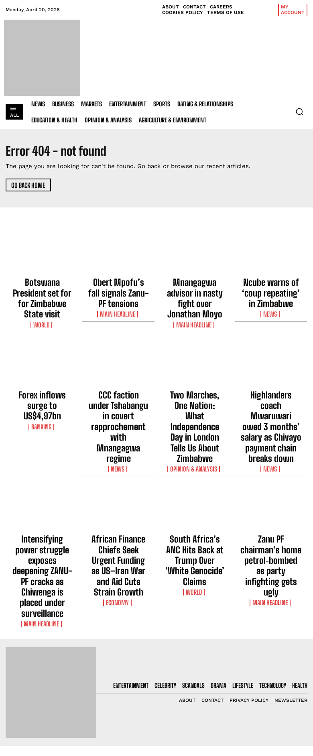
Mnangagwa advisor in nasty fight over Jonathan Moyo (195, 288)
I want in (274, 687)
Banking (42, 387)
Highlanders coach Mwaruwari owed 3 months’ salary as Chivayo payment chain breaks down (271, 386)
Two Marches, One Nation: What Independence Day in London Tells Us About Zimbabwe (195, 386)
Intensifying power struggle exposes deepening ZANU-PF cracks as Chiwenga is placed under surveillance (42, 492)
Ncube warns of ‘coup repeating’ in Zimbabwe (271, 284)
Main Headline (118, 296)
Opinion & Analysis (195, 409)
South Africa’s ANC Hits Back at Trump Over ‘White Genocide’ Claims (195, 484)
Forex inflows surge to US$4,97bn (42, 375)
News (271, 296)
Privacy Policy (265, 708)
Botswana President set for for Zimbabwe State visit (42, 288)
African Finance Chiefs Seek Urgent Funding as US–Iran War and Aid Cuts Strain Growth (118, 488)
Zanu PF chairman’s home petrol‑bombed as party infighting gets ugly (271, 484)
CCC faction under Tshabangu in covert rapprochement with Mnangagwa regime (118, 382)
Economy (118, 507)
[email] (273, 668)
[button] (299, 112)
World (42, 303)
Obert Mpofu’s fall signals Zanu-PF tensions (118, 284)
